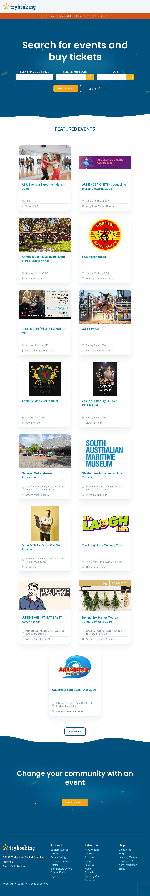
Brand (122, 868)
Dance (88, 861)
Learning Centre (128, 857)
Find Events (62, 88)
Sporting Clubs (93, 876)
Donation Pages (60, 861)
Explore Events (59, 849)
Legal (21, 883)
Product (55, 853)
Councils (89, 857)
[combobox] (75, 77)
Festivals (89, 864)
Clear (88, 88)
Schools (89, 872)
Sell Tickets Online (61, 868)
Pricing (55, 864)
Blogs (122, 853)
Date (115, 71)
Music (88, 868)
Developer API (127, 861)
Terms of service (38, 883)
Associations (92, 849)
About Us (8, 883)
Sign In (54, 876)
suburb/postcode (75, 71)
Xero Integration (128, 864)
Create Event (75, 802)
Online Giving (58, 857)
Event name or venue (34, 71)
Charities (90, 853)
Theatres (90, 879)
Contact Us (125, 849)
